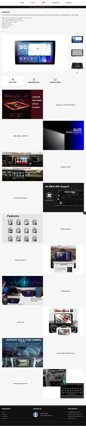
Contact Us (68, 2)
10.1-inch (49, 7)
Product (32, 2)
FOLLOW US (72, 409)
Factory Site (55, 2)
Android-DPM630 (41, 7)
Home (22, 2)
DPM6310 (54, 7)
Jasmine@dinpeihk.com (47, 415)
